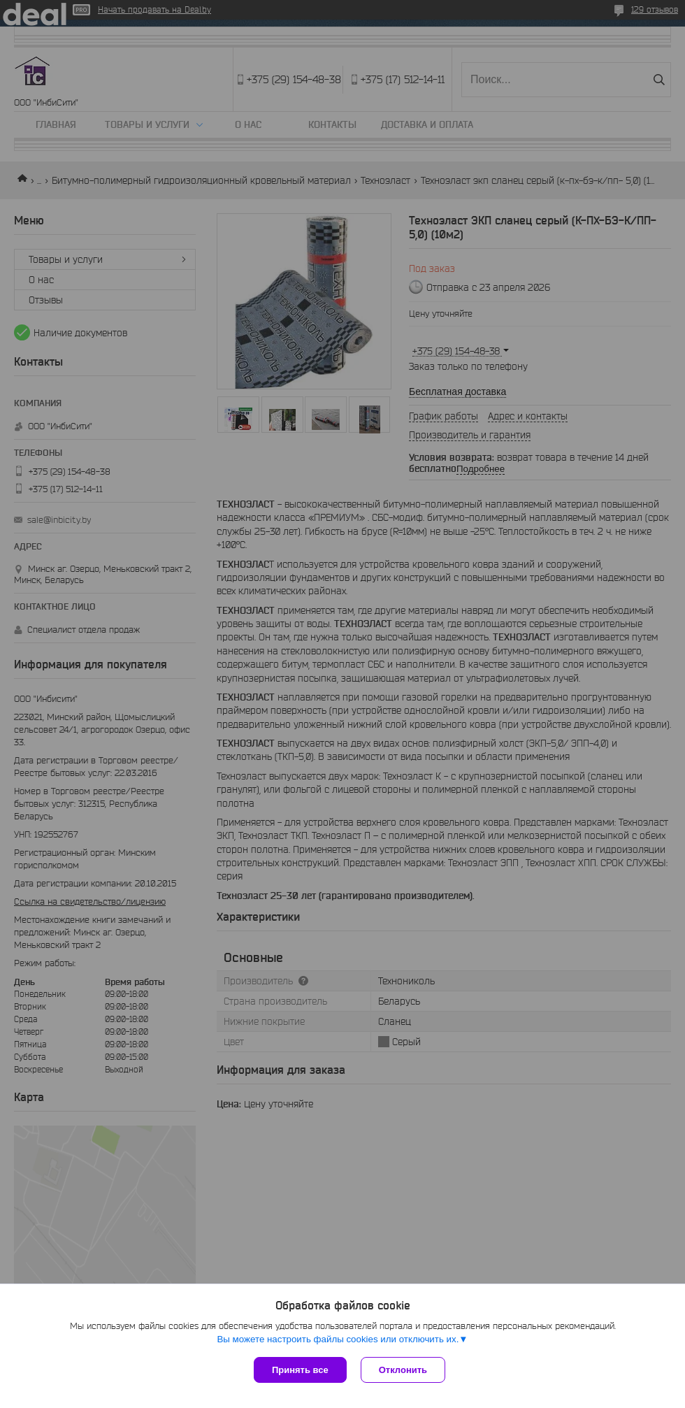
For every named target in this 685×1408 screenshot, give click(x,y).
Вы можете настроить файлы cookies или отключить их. (338, 1339)
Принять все (300, 1370)
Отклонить (403, 1370)
